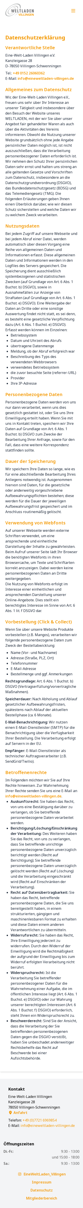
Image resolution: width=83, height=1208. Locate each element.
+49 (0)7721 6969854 (40, 1120)
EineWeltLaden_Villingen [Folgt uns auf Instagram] (41, 1174)
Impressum (41, 1182)
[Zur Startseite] (20, 11)
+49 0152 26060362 (29, 73)
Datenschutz (42, 1190)
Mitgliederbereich (41, 1198)
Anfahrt (17, 1112)
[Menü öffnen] (73, 10)
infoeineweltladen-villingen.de (46, 78)
